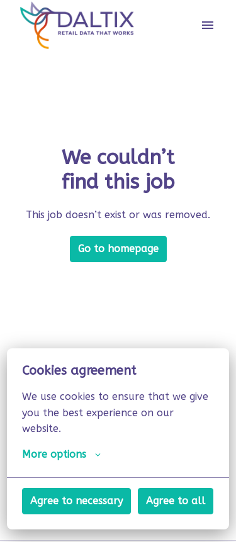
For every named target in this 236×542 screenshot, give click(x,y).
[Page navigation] (207, 25)
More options (61, 454)
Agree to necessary (76, 501)
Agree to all (175, 501)
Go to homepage (118, 249)
